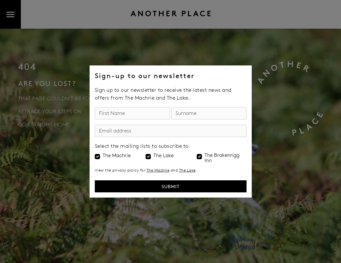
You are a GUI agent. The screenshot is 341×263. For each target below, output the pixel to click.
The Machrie (117, 155)
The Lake (163, 155)
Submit (170, 186)
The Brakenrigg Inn (222, 158)
